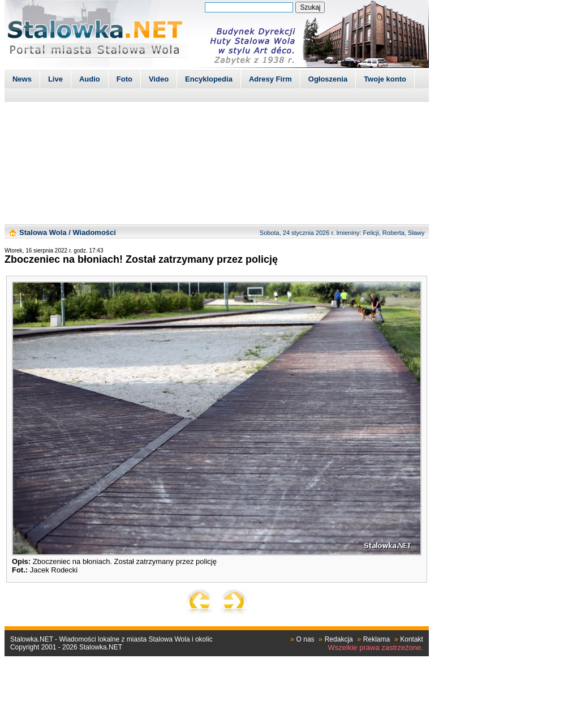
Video (159, 79)
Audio (89, 79)
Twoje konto (385, 79)
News (22, 79)
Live (55, 79)
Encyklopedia (209, 79)
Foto (124, 79)
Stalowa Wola (43, 232)
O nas (305, 639)
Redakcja (339, 639)
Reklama (376, 639)
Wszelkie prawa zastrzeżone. (375, 647)
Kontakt (411, 639)
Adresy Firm (270, 79)
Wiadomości (93, 232)
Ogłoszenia (327, 79)
